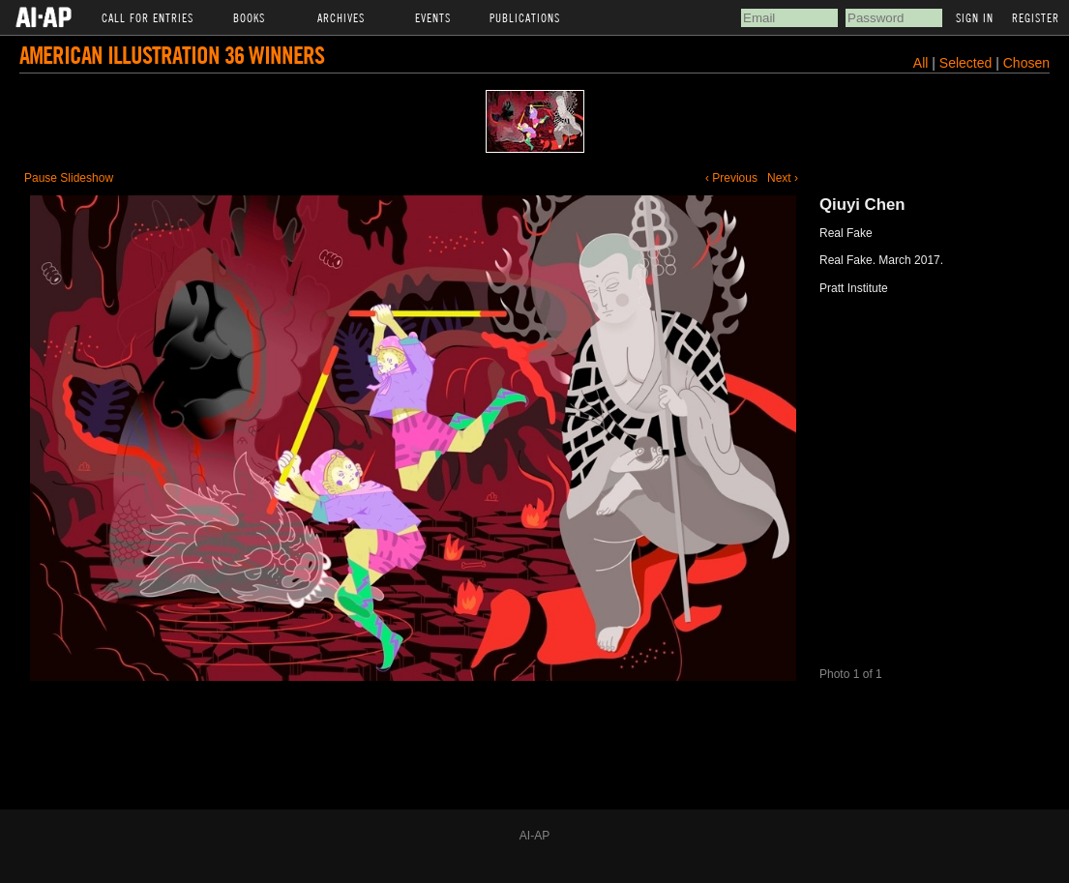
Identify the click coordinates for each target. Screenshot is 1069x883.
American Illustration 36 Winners (171, 55)
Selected (967, 63)
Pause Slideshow (68, 178)
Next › (782, 178)
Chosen (1026, 63)
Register (1035, 17)
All (921, 63)
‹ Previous (731, 178)
